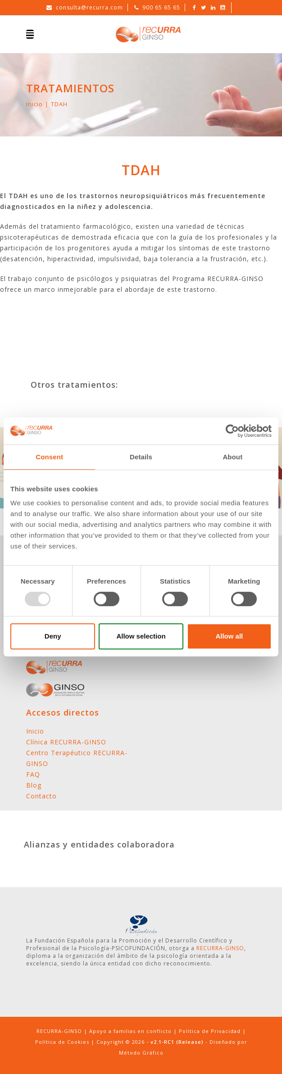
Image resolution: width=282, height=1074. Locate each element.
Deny (53, 636)
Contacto (41, 796)
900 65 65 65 (161, 7)
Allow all (229, 636)
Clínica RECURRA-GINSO (66, 742)
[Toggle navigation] (30, 34)
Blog (33, 785)
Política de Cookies (62, 1041)
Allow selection (140, 636)
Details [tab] (141, 457)
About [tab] (232, 457)
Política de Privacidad (210, 1031)
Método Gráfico (141, 1052)
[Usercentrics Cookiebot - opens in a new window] (232, 431)
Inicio (34, 104)
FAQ (33, 774)
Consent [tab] (49, 457)
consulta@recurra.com (89, 7)
